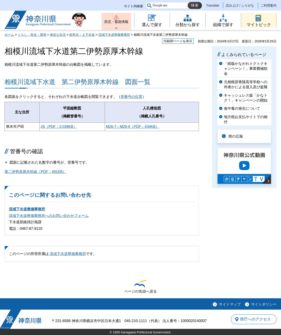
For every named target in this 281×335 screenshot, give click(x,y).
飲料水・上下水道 (82, 34)
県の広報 (236, 136)
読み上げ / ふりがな (240, 5)
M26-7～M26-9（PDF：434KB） (132, 127)
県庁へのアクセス (255, 319)
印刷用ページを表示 (178, 41)
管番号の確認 (26, 151)
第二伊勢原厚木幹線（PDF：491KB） (35, 172)
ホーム (9, 34)
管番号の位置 (131, 97)
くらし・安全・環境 (32, 34)
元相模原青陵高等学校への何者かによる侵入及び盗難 (245, 84)
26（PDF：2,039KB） (59, 127)
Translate (212, 5)
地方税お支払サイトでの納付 (245, 119)
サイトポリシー (263, 304)
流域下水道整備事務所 (114, 34)
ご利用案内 (268, 5)
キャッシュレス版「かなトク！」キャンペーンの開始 (245, 97)
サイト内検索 (133, 6)
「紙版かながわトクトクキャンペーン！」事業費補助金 (245, 69)
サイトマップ (230, 304)
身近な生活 (58, 34)
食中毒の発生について (242, 108)
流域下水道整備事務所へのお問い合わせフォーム (49, 216)
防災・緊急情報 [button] (116, 22)
